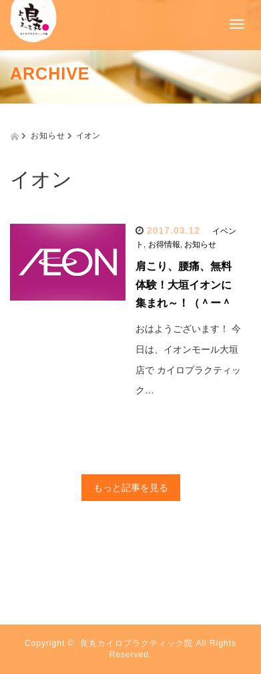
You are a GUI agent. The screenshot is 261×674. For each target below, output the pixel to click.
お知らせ (200, 244)
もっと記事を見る (130, 487)
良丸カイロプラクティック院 (136, 643)
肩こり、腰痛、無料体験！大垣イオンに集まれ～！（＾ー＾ (184, 284)
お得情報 (164, 244)
